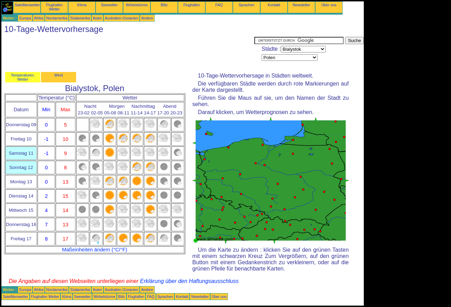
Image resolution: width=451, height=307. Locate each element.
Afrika (38, 18)
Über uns (328, 5)
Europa (25, 18)
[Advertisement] (127, 52)
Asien (97, 18)
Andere (147, 18)
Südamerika (80, 18)
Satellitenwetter (27, 5)
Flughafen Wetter (54, 7)
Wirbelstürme (137, 5)
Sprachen (247, 5)
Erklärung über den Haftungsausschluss (189, 281)
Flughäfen (191, 5)
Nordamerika (56, 18)
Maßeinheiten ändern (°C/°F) (94, 249)
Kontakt (274, 5)
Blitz (164, 5)
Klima (82, 5)
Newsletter (301, 5)
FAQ (219, 5)
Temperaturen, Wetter (23, 77)
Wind (58, 75)
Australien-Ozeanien (122, 18)
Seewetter (109, 5)
